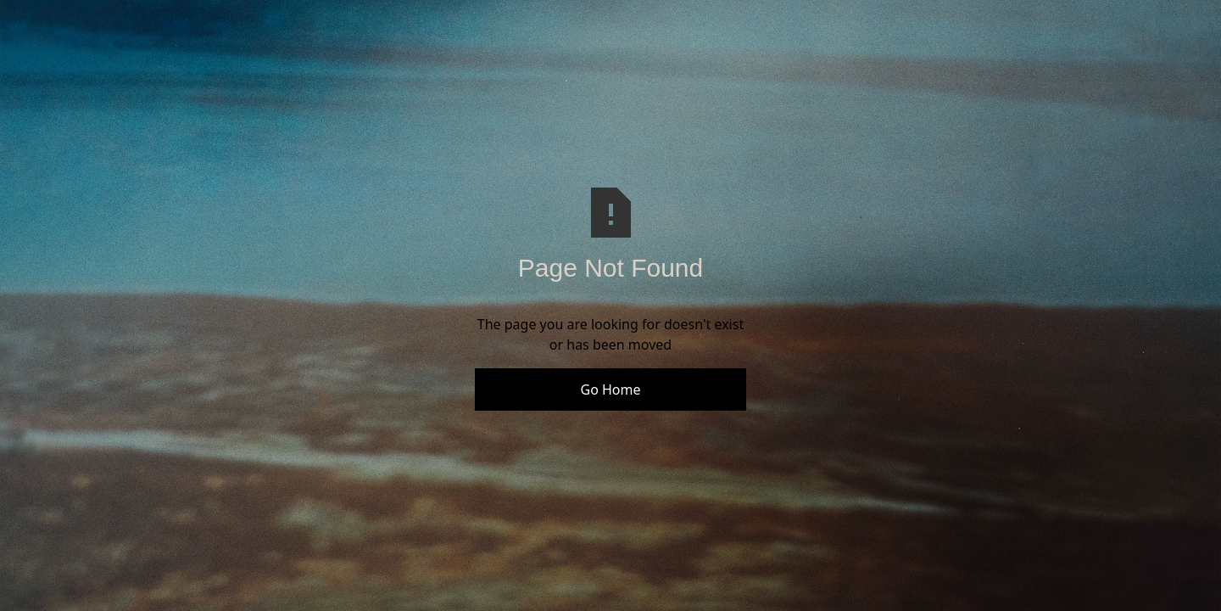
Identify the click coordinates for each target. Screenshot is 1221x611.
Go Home (610, 389)
